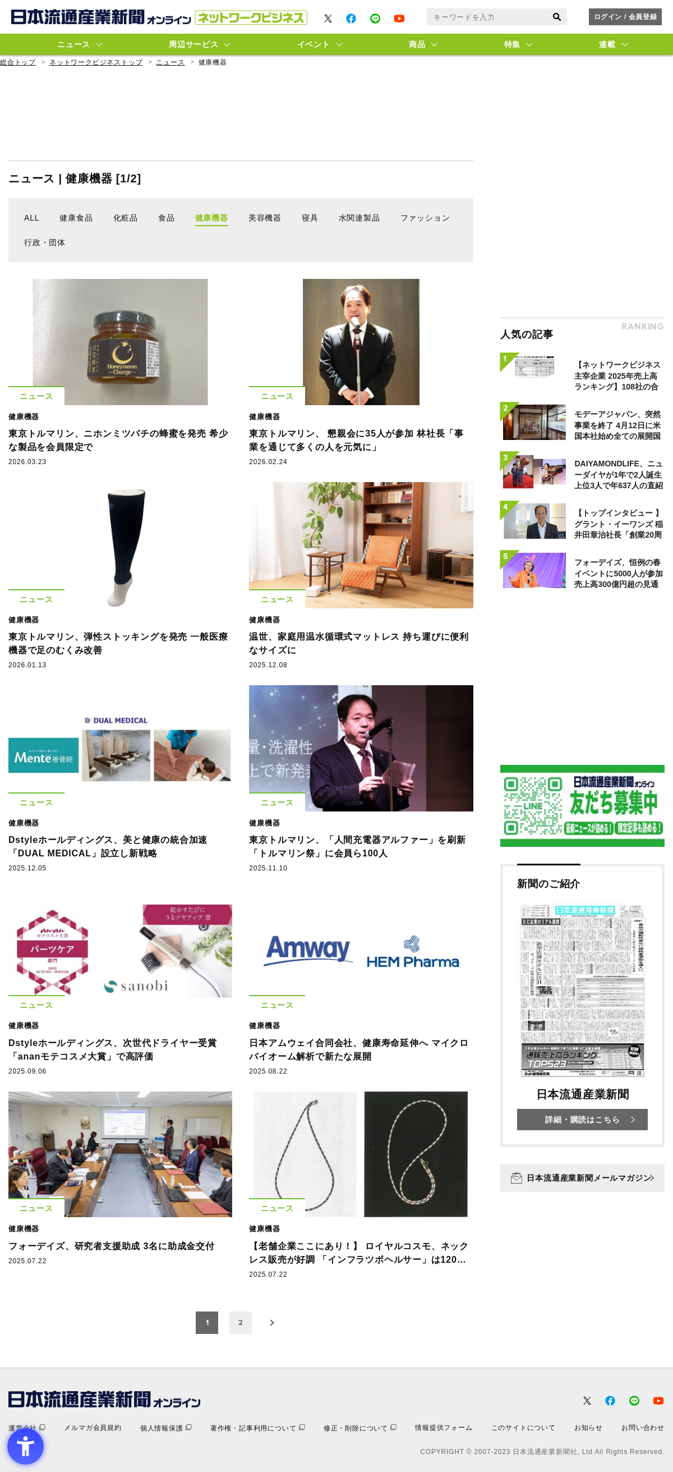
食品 (166, 218)
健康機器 (211, 218)
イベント (313, 44)
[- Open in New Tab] (328, 18)
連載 (607, 44)
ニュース (73, 44)
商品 (417, 44)
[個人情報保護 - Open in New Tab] (166, 1428)
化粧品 (125, 218)
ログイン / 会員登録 (625, 17)
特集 (512, 44)
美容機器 (265, 218)
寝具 (310, 218)
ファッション (425, 218)
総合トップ (18, 62)
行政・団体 (45, 242)
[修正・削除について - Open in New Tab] (360, 1428)
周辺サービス (193, 44)
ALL (31, 218)
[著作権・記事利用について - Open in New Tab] (257, 1428)
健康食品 (76, 218)
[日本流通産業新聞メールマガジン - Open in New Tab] (582, 1178)
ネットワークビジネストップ (95, 62)
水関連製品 (359, 218)
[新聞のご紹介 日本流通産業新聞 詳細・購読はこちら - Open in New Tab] (582, 1005)
